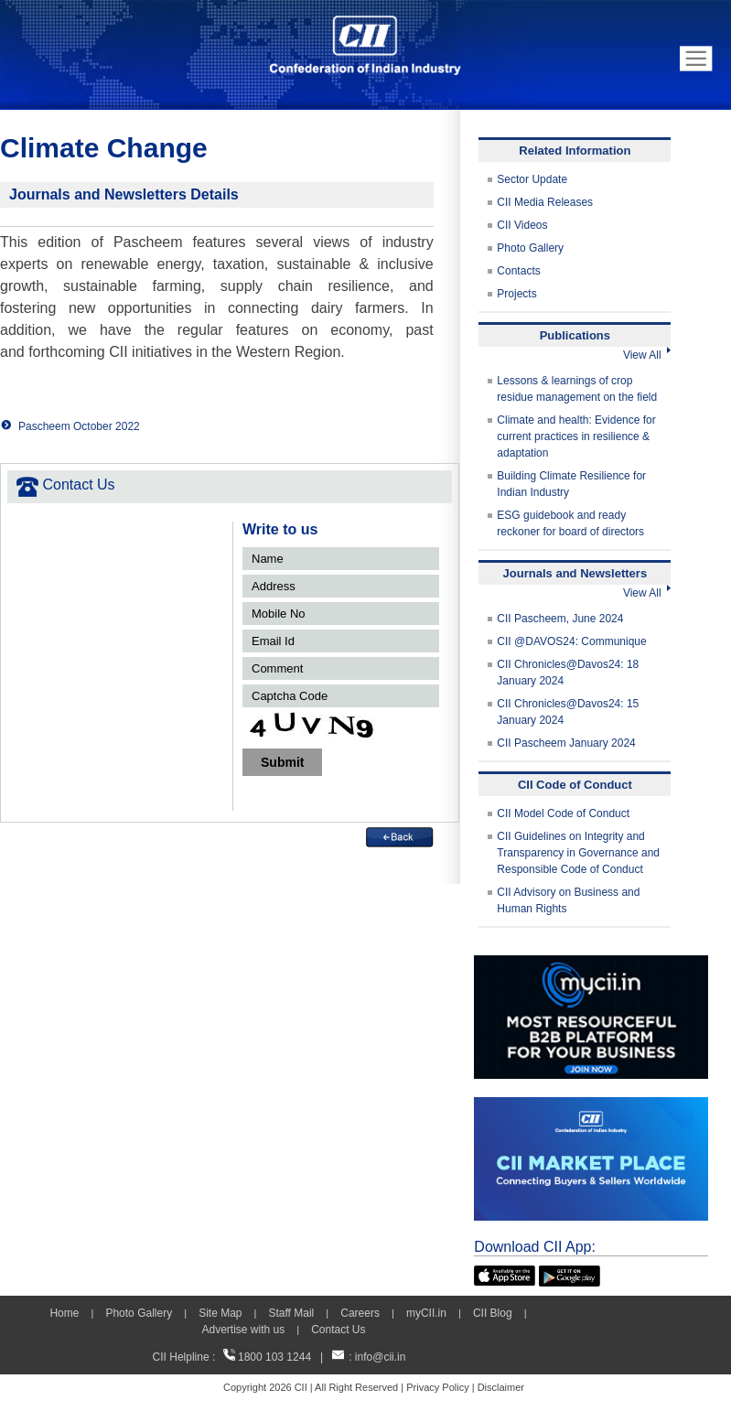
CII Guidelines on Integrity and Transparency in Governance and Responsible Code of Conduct (578, 853)
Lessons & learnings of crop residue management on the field (577, 389)
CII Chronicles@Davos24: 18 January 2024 (568, 672)
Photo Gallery (530, 248)
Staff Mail (291, 1313)
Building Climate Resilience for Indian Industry (571, 484)
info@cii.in (380, 1357)
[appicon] (504, 1273)
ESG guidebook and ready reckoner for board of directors (570, 523)
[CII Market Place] (591, 1105)
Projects (516, 293)
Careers (360, 1313)
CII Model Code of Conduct (563, 813)
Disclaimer (501, 1387)
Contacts (518, 270)
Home (64, 1313)
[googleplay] (569, 1273)
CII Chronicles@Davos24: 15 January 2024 (568, 712)
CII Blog (492, 1313)
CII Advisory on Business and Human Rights (568, 900)
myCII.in (426, 1313)
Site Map (220, 1313)
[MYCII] (591, 963)
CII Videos (522, 225)
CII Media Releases (545, 202)
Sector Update (532, 179)
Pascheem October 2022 (79, 426)
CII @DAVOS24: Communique (571, 641)
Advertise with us (243, 1329)
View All (647, 355)
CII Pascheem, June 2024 (560, 618)
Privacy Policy (437, 1387)
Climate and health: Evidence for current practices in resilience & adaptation (576, 436)
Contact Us (338, 1329)
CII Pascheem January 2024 (566, 743)
